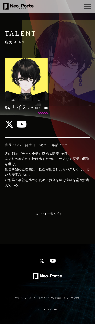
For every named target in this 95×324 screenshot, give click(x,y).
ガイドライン (47, 298)
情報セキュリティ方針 (68, 298)
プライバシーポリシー (27, 298)
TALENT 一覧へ (47, 214)
